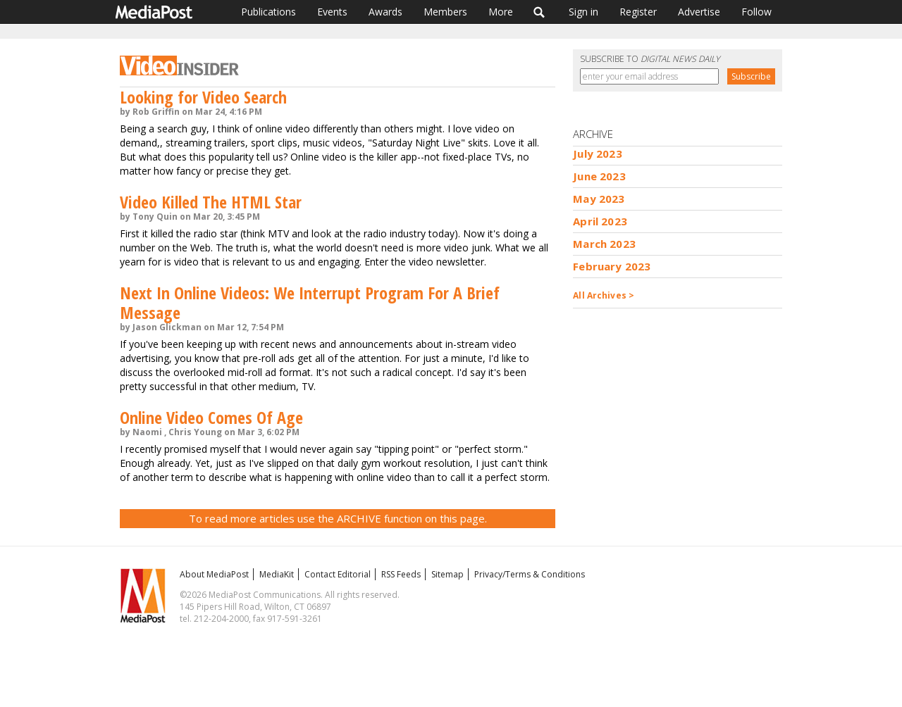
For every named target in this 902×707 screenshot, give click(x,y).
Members (445, 11)
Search (539, 12)
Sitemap (447, 574)
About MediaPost (214, 574)
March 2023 (604, 244)
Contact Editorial (337, 574)
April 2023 (600, 221)
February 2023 (611, 266)
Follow (756, 11)
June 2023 (599, 176)
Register (638, 11)
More (500, 11)
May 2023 (598, 199)
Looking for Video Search (203, 96)
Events (332, 11)
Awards (385, 11)
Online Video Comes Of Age (211, 417)
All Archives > (603, 295)
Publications (268, 11)
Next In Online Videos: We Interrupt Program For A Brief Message (310, 302)
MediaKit (276, 574)
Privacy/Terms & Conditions (529, 574)
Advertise (699, 11)
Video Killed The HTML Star (211, 201)
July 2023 (597, 153)
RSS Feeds (401, 574)
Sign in (583, 11)
